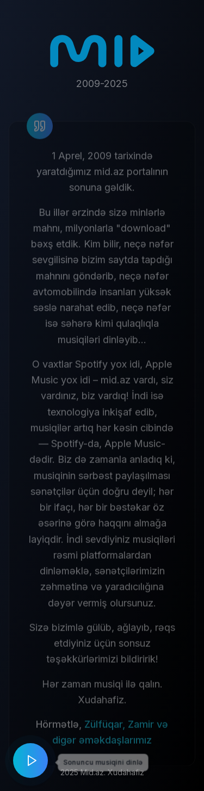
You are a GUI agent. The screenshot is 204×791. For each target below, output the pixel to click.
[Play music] (30, 760)
